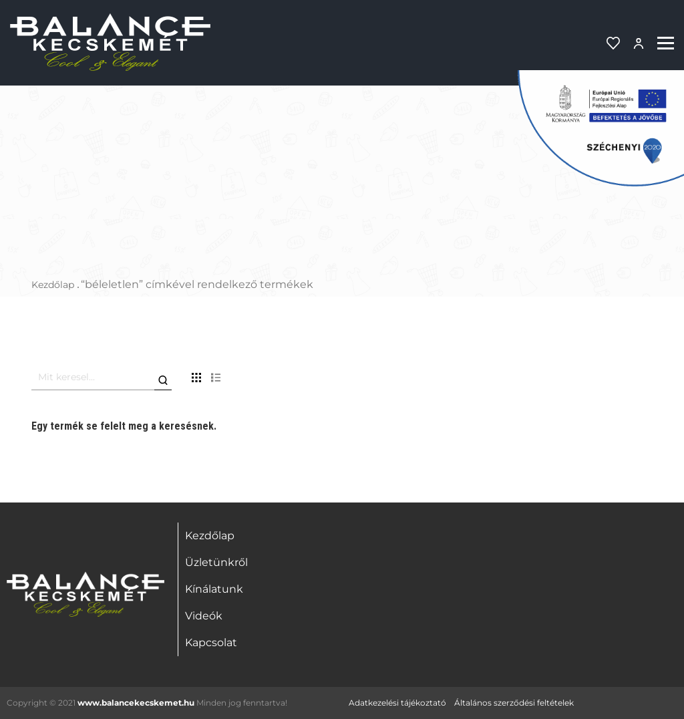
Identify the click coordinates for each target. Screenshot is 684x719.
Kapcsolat (211, 642)
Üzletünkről (216, 562)
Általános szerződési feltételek (514, 703)
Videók (203, 615)
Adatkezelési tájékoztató (397, 703)
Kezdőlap (52, 285)
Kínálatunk (214, 589)
